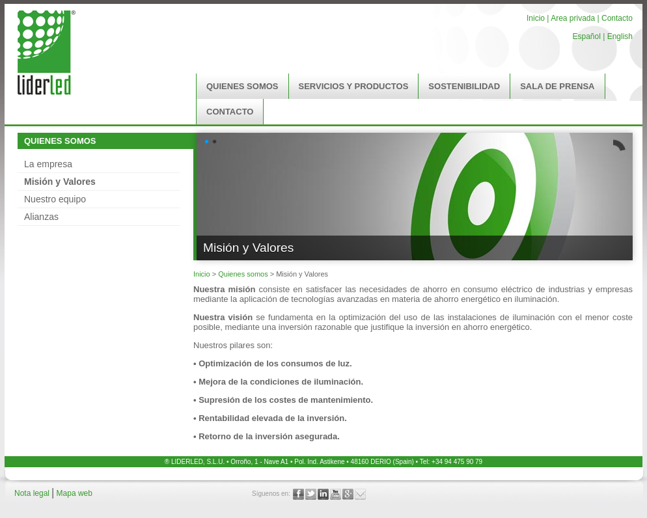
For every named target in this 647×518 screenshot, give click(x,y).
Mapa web (74, 493)
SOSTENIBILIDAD (464, 86)
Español (586, 36)
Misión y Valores (60, 181)
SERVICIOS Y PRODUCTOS (354, 86)
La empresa (48, 164)
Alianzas (41, 216)
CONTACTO (229, 111)
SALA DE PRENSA (557, 86)
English (620, 36)
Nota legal (32, 493)
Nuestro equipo (55, 199)
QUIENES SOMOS (242, 86)
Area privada (572, 18)
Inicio (536, 18)
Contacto (617, 18)
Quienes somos (243, 274)
